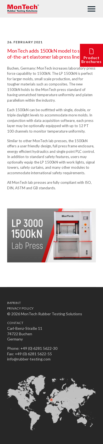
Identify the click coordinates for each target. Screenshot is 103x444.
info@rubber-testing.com (29, 359)
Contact (15, 323)
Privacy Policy (20, 308)
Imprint (14, 303)
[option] (51, 235)
